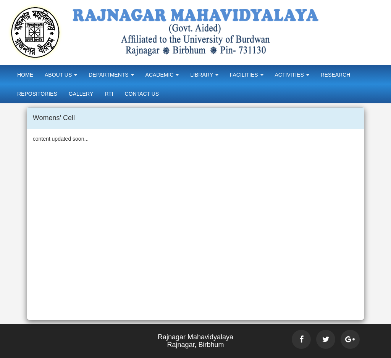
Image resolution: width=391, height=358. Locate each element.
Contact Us (141, 94)
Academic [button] (162, 75)
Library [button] (204, 75)
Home (25, 75)
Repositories (37, 94)
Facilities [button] (246, 75)
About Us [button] (61, 75)
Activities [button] (292, 75)
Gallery (81, 94)
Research (336, 75)
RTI (109, 94)
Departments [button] (111, 75)
